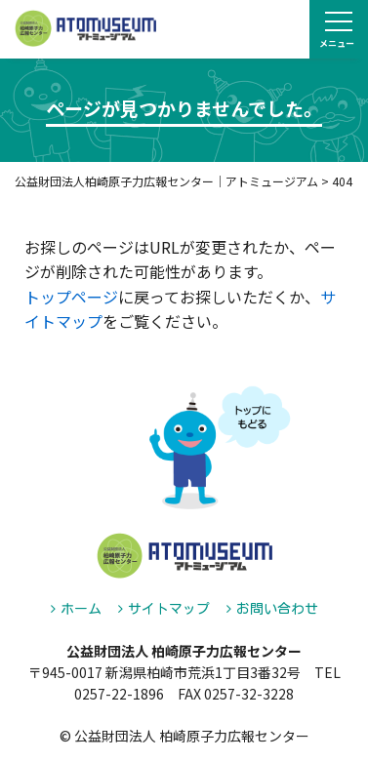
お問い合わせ (277, 609)
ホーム (81, 609)
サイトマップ (169, 609)
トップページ (71, 296)
